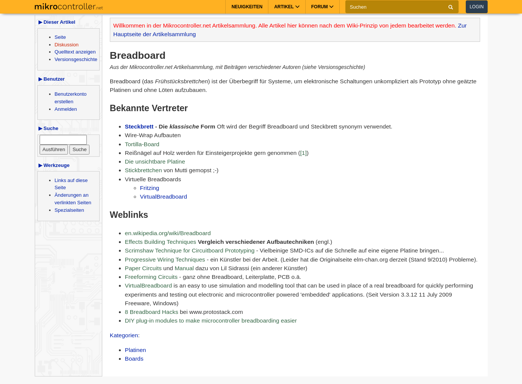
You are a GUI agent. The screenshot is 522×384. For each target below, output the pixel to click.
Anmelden (66, 109)
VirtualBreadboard (163, 196)
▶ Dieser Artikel (56, 22)
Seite (60, 37)
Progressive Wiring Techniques (165, 259)
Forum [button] (322, 6)
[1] (303, 153)
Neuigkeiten (246, 6)
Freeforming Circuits (151, 277)
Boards (134, 358)
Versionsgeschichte (76, 59)
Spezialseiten (69, 210)
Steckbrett (139, 126)
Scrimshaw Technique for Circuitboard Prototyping (189, 250)
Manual (184, 268)
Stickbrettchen (143, 170)
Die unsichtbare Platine (155, 161)
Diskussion (67, 44)
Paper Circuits (143, 268)
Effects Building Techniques (160, 242)
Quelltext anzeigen (75, 52)
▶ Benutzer (51, 79)
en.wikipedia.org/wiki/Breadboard (168, 233)
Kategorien (124, 335)
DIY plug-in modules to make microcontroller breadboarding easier (211, 320)
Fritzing (149, 188)
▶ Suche (48, 128)
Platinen (135, 350)
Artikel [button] (286, 6)
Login (477, 6)
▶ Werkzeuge (54, 165)
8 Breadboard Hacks (151, 312)
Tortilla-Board (142, 144)
